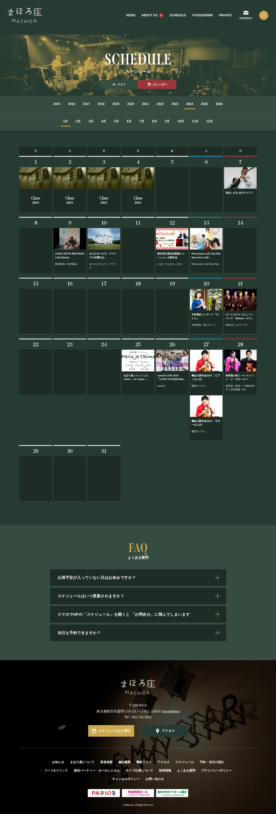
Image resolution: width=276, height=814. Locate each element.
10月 (196, 121)
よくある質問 (186, 770)
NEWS (127, 17)
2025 (224, 104)
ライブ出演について (139, 770)
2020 (128, 104)
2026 (243, 104)
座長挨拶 (106, 761)
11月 (215, 121)
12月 (234, 121)
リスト (119, 84)
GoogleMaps (170, 711)
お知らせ (58, 761)
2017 (70, 104)
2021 (147, 104)
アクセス (168, 730)
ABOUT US (146, 17)
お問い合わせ (154, 778)
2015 (32, 104)
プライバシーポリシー (216, 770)
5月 (109, 121)
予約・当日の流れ (212, 761)
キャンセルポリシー (126, 778)
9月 (178, 121)
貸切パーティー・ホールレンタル (97, 770)
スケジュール (184, 761)
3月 (75, 121)
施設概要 (124, 761)
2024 (205, 104)
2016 (51, 104)
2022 (166, 104)
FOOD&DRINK (199, 17)
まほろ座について (82, 761)
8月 (161, 121)
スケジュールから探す (114, 730)
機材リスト (144, 761)
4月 (92, 121)
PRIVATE (221, 17)
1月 (41, 121)
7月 (144, 121)
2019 (109, 104)
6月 (127, 121)
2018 (90, 104)
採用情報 (165, 770)
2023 (185, 104)
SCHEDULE (174, 17)
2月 (58, 121)
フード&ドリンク (56, 770)
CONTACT (243, 20)
